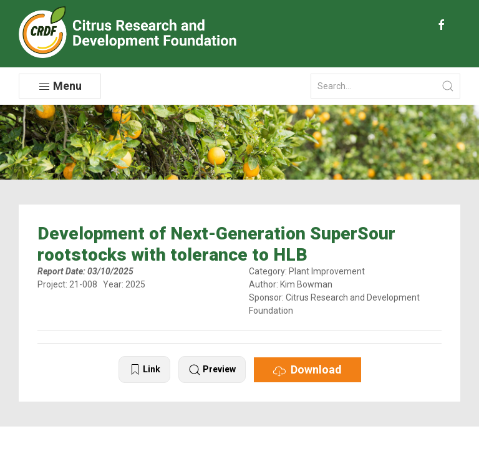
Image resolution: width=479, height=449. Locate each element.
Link (144, 370)
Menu (60, 86)
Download (307, 370)
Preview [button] (212, 370)
